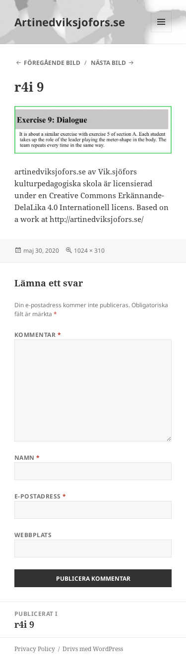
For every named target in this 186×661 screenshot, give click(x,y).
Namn (27, 457)
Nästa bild (108, 62)
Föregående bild (52, 62)
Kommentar (37, 334)
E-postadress (40, 496)
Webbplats (33, 535)
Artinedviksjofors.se (69, 21)
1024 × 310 (89, 250)
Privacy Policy (34, 649)
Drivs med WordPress (92, 649)
